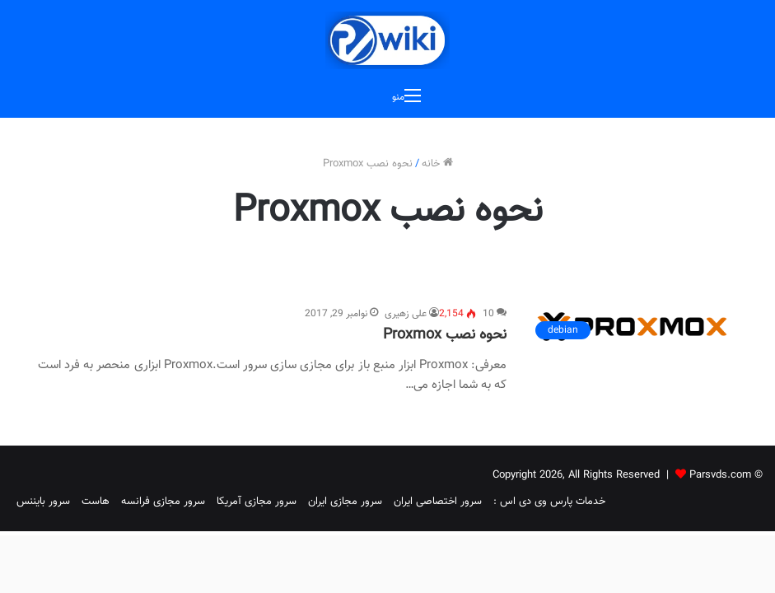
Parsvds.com (720, 475)
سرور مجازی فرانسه (163, 501)
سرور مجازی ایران (345, 501)
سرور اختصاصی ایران (438, 501)
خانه (437, 164)
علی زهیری (406, 313)
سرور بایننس (43, 501)
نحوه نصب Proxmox (445, 335)
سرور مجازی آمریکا (256, 501)
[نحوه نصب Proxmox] (632, 327)
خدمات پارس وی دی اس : (549, 501)
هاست (96, 501)
